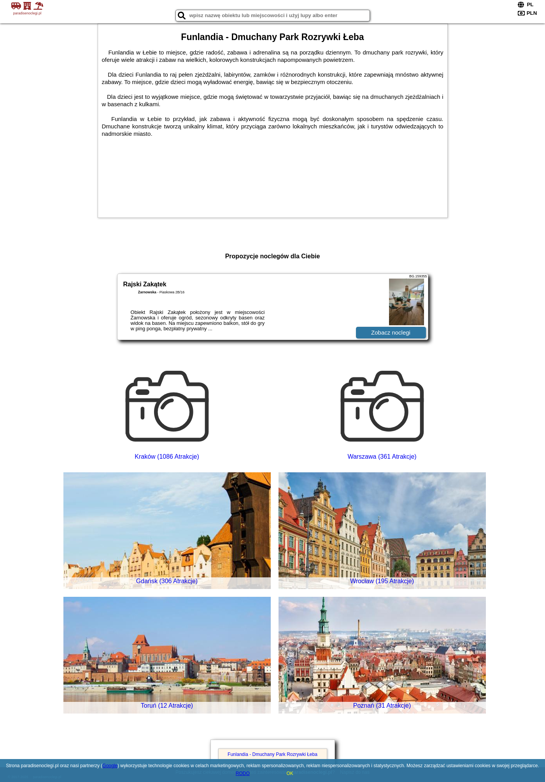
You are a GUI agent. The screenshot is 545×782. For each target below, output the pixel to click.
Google (109, 765)
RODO (243, 773)
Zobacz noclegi (390, 332)
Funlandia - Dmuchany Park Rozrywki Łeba (272, 754)
